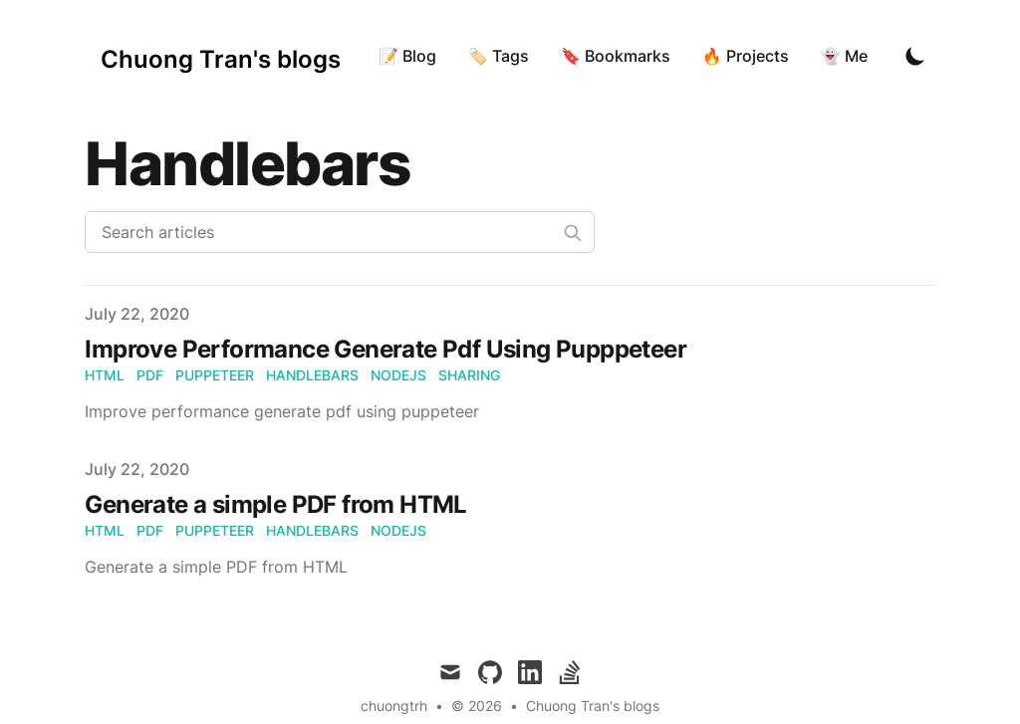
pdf (149, 374)
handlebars (312, 374)
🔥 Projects (745, 56)
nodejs (398, 374)
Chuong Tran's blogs (592, 705)
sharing (469, 374)
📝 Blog (407, 56)
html (105, 374)
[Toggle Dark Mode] (915, 56)
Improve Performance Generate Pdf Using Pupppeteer (385, 349)
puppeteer (214, 374)
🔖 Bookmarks (615, 56)
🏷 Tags (498, 56)
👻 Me (844, 56)
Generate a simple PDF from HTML (275, 504)
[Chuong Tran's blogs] (221, 56)
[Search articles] (340, 232)
